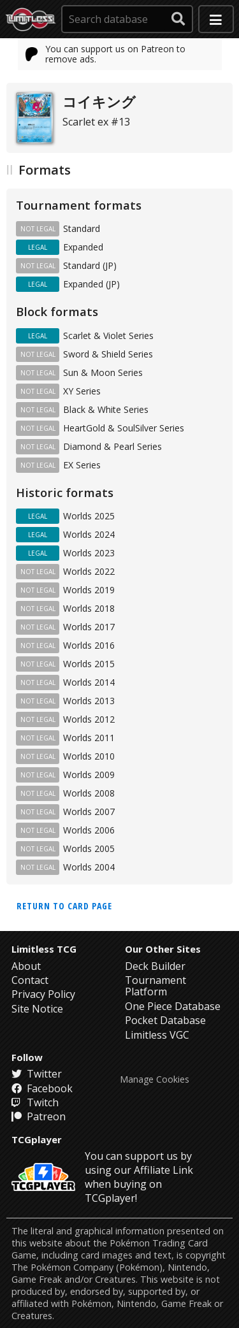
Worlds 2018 (89, 608)
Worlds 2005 (89, 848)
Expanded (83, 247)
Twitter (36, 1074)
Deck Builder (155, 966)
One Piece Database (173, 1006)
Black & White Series (105, 409)
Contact (29, 980)
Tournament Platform (155, 986)
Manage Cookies (154, 1079)
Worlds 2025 (89, 516)
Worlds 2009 (89, 775)
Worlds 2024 (89, 534)
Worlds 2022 (89, 571)
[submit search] (178, 19)
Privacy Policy (43, 994)
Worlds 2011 (89, 738)
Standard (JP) (90, 265)
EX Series (82, 465)
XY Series (82, 391)
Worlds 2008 (89, 793)
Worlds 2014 (89, 682)
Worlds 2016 (89, 645)
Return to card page (64, 906)
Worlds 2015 (89, 664)
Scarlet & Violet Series (108, 335)
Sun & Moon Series (103, 372)
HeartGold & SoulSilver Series (123, 428)
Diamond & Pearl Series (112, 446)
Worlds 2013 (89, 701)
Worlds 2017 (89, 627)
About (26, 966)
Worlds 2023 (89, 553)
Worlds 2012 (89, 719)
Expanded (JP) (91, 284)
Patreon (38, 1116)
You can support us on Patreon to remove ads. (105, 54)
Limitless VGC (157, 1035)
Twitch (35, 1102)
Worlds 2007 (89, 811)
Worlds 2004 (89, 867)
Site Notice (37, 1009)
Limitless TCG (43, 948)
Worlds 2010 (89, 756)
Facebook (42, 1088)
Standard (81, 228)
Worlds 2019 (89, 590)
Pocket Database (165, 1020)
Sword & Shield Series (108, 354)
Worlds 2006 (89, 830)
